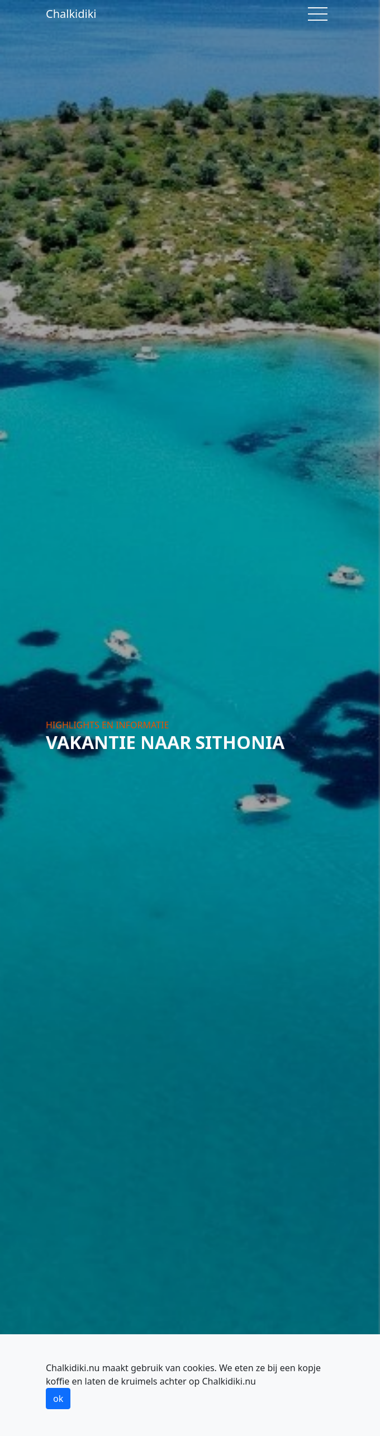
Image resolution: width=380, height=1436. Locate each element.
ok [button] (58, 1398)
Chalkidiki (71, 13)
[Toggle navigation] (317, 14)
